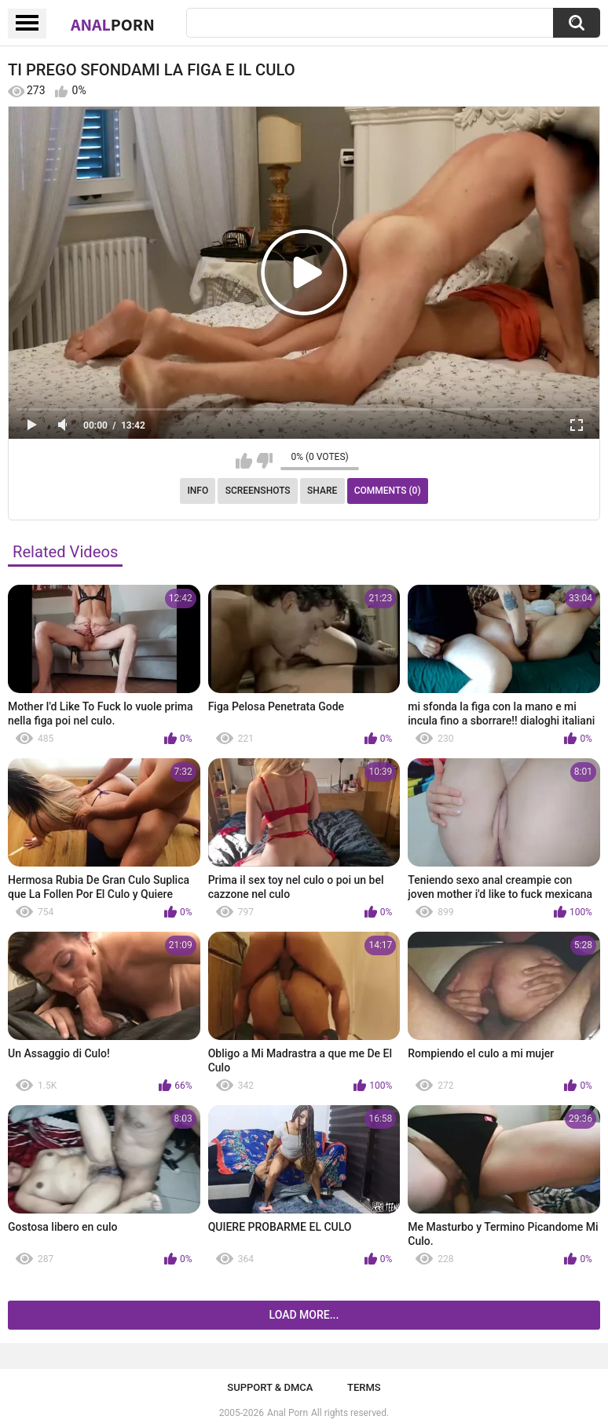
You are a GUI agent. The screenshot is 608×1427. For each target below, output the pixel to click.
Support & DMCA (270, 1387)
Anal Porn (287, 1412)
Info (197, 490)
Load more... (304, 1314)
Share (322, 490)
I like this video (244, 461)
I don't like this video (264, 461)
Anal (113, 24)
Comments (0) (387, 490)
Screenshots (258, 490)
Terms (364, 1387)
